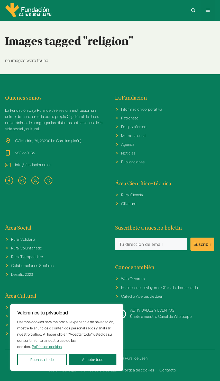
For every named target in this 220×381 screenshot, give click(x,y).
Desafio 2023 (22, 274)
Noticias (128, 153)
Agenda (127, 144)
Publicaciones (133, 161)
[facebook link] (9, 180)
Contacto (167, 370)
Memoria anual (133, 135)
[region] (66, 337)
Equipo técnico (133, 126)
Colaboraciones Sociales (32, 265)
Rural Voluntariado (26, 248)
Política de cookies (47, 346)
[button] (193, 10)
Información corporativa (141, 109)
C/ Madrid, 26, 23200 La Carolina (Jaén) (48, 140)
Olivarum (128, 203)
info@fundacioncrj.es (33, 164)
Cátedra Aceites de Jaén (142, 296)
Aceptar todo (92, 359)
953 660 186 (25, 152)
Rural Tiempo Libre (27, 256)
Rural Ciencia (132, 194)
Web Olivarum (133, 278)
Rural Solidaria (23, 239)
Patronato (130, 118)
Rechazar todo (42, 359)
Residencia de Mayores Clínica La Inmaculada (159, 287)
